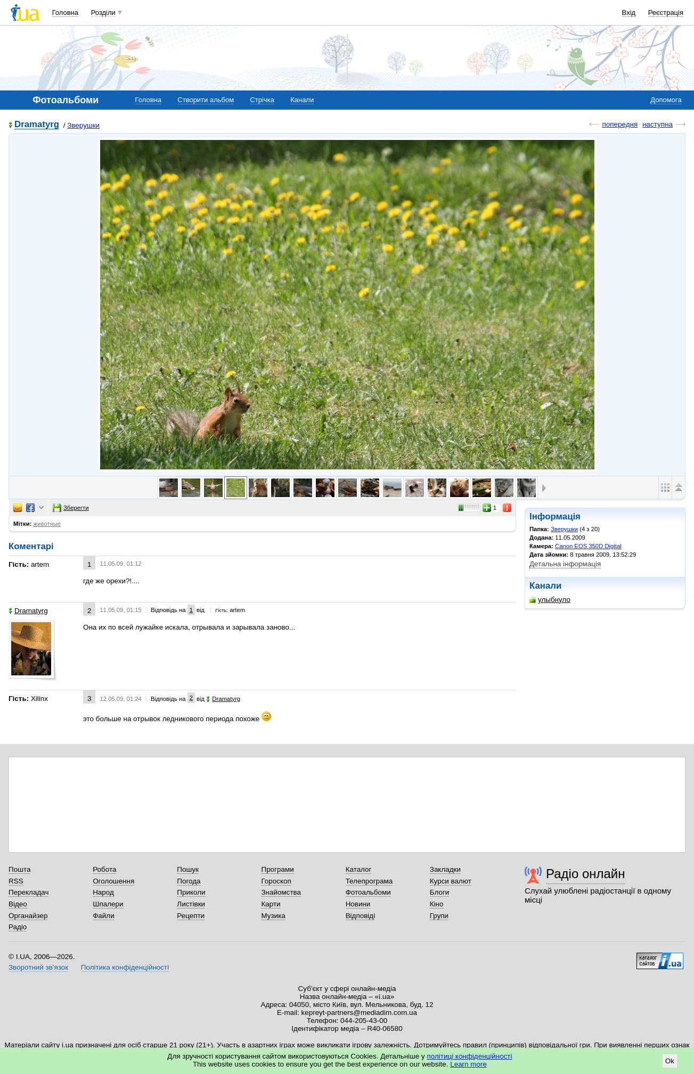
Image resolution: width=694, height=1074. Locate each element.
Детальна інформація (565, 564)
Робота (104, 869)
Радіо (18, 927)
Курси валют (450, 881)
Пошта (19, 869)
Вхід (629, 12)
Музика (273, 916)
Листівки (191, 904)
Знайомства (281, 892)
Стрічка (262, 100)
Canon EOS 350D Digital (588, 546)
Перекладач (28, 892)
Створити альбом (205, 100)
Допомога (665, 100)
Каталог (359, 869)
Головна (65, 12)
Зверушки (83, 125)
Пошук (188, 869)
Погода (188, 881)
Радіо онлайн (585, 873)
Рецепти (191, 916)
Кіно (437, 904)
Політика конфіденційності (125, 967)
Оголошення (113, 881)
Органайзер (28, 916)
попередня (620, 124)
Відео (18, 904)
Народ (103, 892)
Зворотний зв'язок (38, 967)
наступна (657, 124)
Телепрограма (369, 881)
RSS (16, 881)
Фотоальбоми (368, 892)
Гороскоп (276, 881)
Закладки (445, 869)
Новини (358, 904)
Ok (669, 1061)
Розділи (103, 12)
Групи (439, 916)
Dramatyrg (36, 124)
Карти (270, 904)
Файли (104, 916)
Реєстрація (665, 12)
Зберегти (71, 507)
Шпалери (108, 904)
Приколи (191, 892)
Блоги (440, 892)
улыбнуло (549, 600)
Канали (302, 100)
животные (47, 524)
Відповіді (360, 916)
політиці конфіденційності (469, 1056)
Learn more (468, 1064)
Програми (277, 869)
